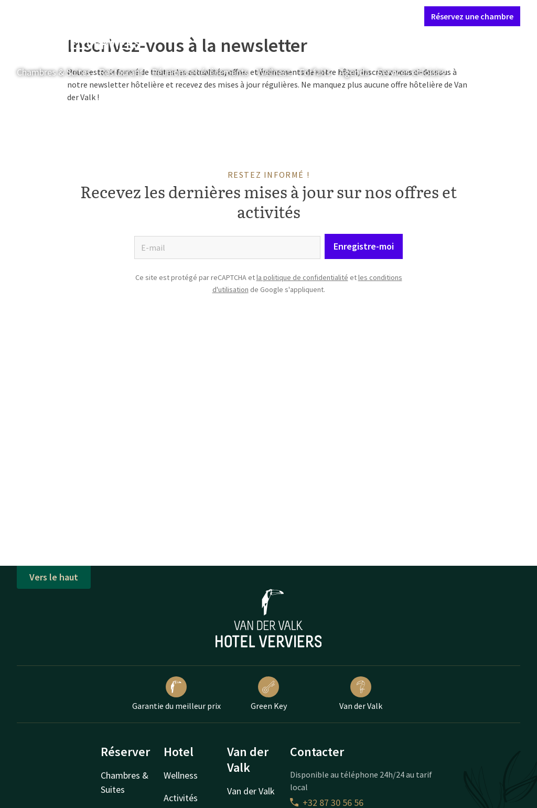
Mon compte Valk (354, 15)
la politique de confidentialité (302, 277)
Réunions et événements (200, 72)
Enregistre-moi (364, 246)
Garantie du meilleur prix (176, 693)
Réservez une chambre (472, 16)
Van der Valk (360, 693)
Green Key (269, 693)
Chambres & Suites (54, 72)
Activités (181, 798)
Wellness (274, 72)
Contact (300, 15)
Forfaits (315, 72)
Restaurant (121, 72)
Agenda (354, 72)
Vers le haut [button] (53, 577)
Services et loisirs (411, 72)
